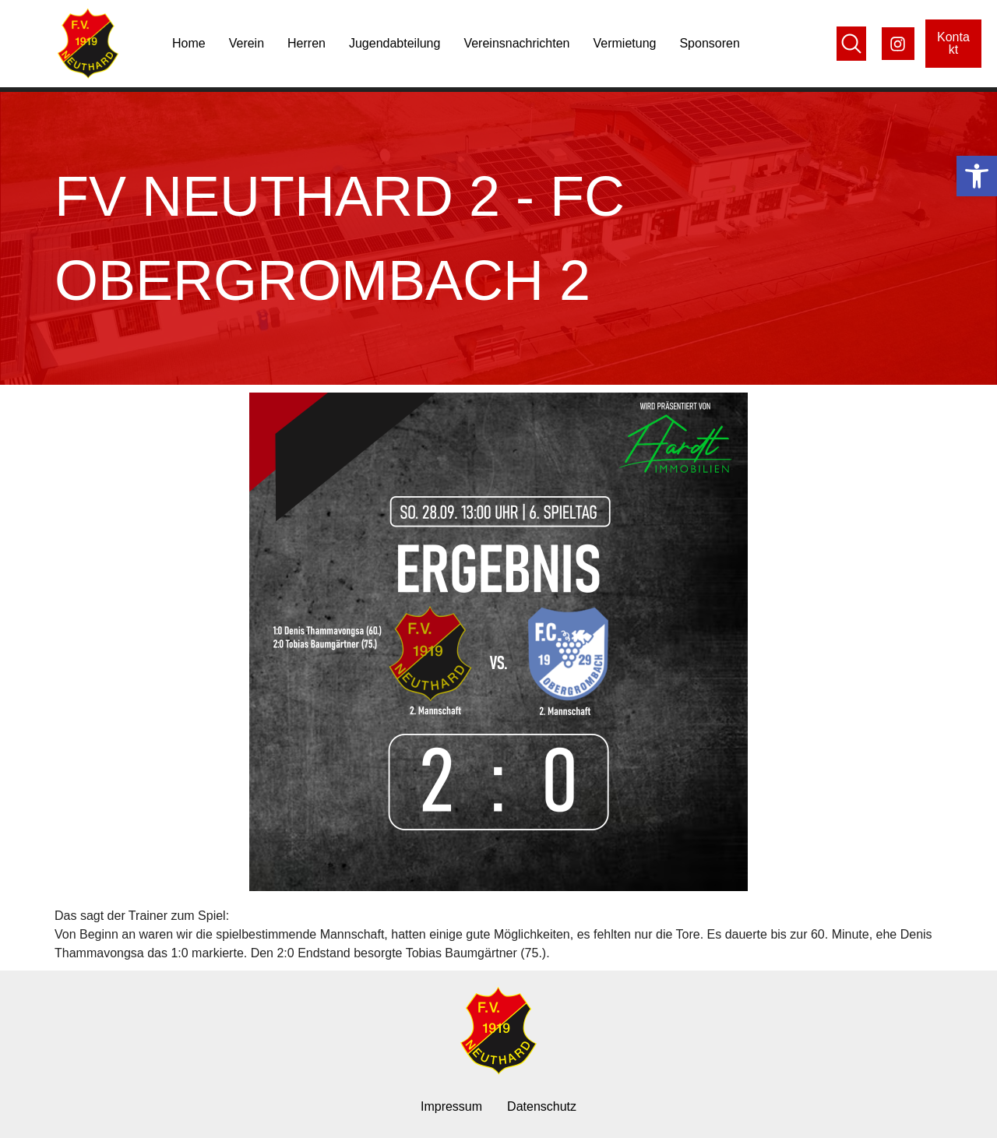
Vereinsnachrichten (516, 43)
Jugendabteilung (394, 43)
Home (189, 43)
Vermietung (625, 43)
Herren (306, 43)
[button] (976, 176)
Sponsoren (709, 43)
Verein (246, 43)
